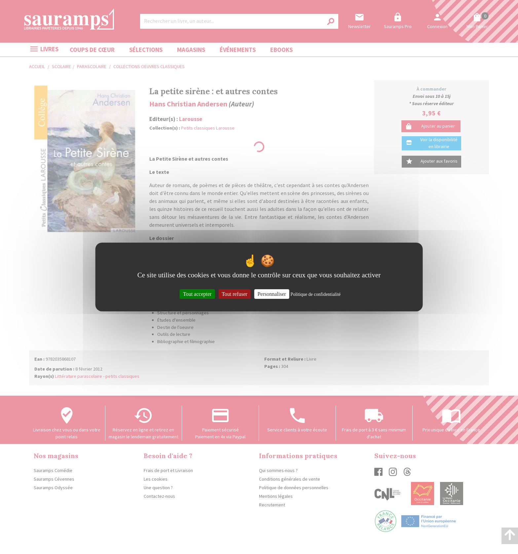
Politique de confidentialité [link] (315, 294)
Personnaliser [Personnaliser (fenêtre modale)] (271, 294)
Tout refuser (234, 294)
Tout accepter (197, 294)
